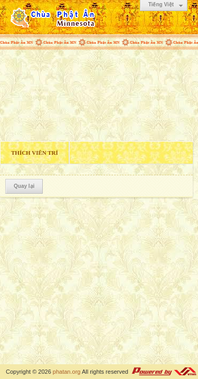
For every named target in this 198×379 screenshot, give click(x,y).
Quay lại (24, 186)
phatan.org (67, 371)
